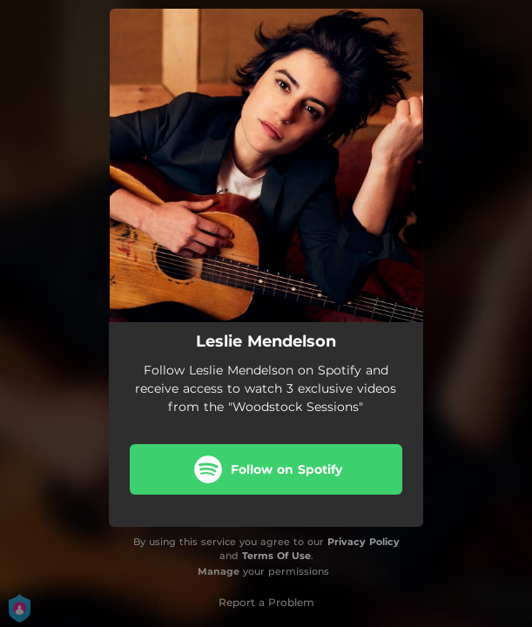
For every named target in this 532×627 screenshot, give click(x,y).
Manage (218, 571)
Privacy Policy (363, 542)
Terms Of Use (276, 555)
